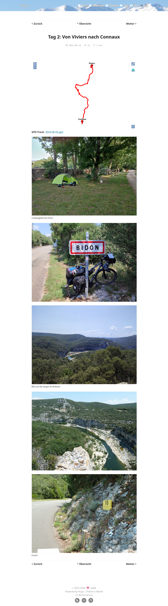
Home (24, 5)
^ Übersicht (84, 23)
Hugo (81, 591)
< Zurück (37, 23)
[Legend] (133, 70)
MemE (99, 591)
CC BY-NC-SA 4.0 (84, 595)
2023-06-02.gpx (54, 132)
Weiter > (131, 23)
